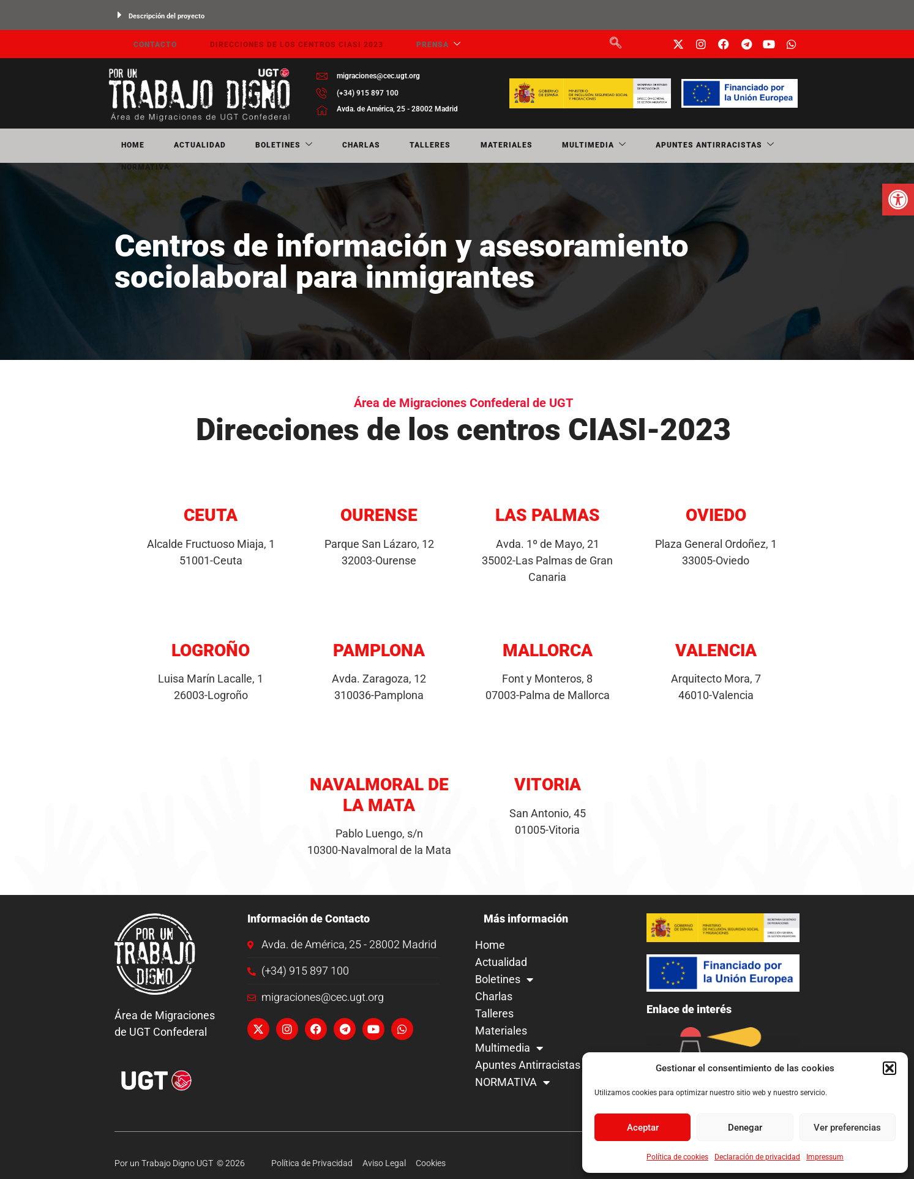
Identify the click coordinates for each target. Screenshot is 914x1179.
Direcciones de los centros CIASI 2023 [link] (275, 44)
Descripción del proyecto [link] (166, 16)
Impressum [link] (825, 1157)
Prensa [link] (408, 44)
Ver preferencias (847, 1127)
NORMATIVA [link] (683, 146)
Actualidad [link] (170, 145)
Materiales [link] (407, 145)
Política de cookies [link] (677, 1157)
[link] (898, 199)
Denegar (745, 1127)
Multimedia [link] (478, 146)
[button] (889, 1068)
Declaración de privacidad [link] (757, 1157)
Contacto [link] (142, 44)
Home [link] (120, 145)
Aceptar (643, 1127)
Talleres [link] (348, 145)
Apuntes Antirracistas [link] (581, 146)
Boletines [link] (237, 146)
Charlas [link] (297, 145)
